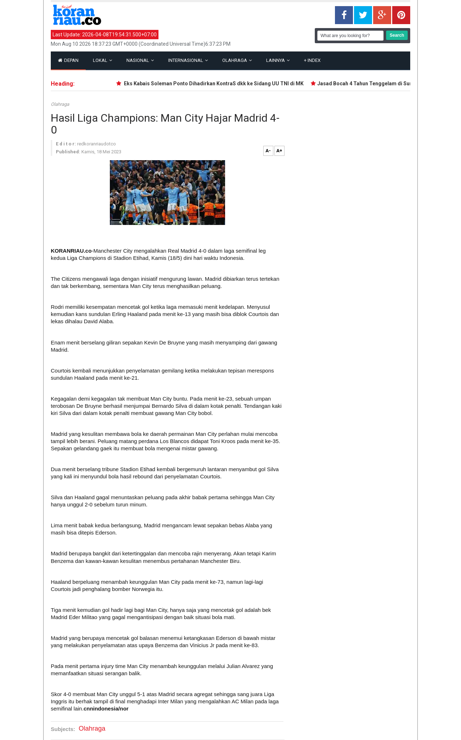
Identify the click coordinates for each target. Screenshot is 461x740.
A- (268, 150)
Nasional (140, 60)
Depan (68, 60)
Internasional (188, 60)
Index (312, 60)
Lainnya (278, 60)
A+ (279, 150)
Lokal (102, 60)
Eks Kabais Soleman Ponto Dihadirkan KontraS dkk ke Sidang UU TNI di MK (214, 83)
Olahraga (237, 60)
